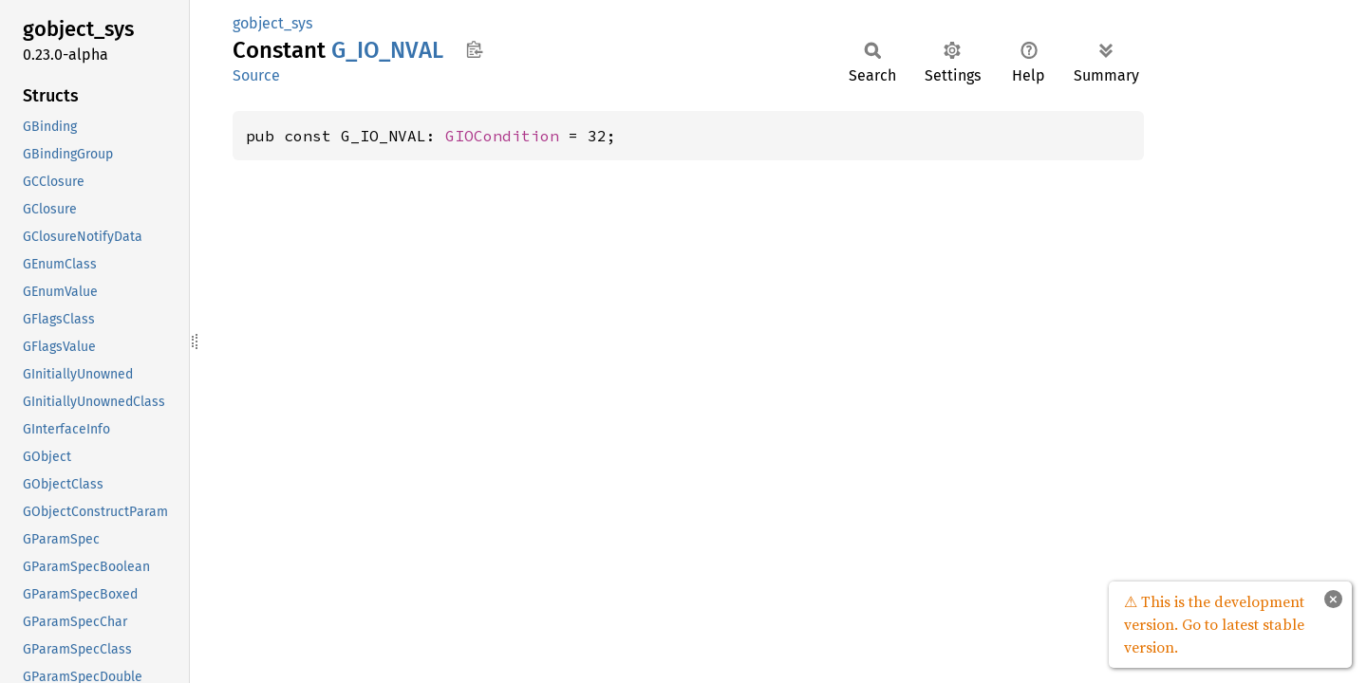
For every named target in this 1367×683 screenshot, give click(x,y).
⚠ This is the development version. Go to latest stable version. (1214, 624)
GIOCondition (502, 135)
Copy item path (474, 49)
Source (256, 75)
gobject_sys (272, 23)
